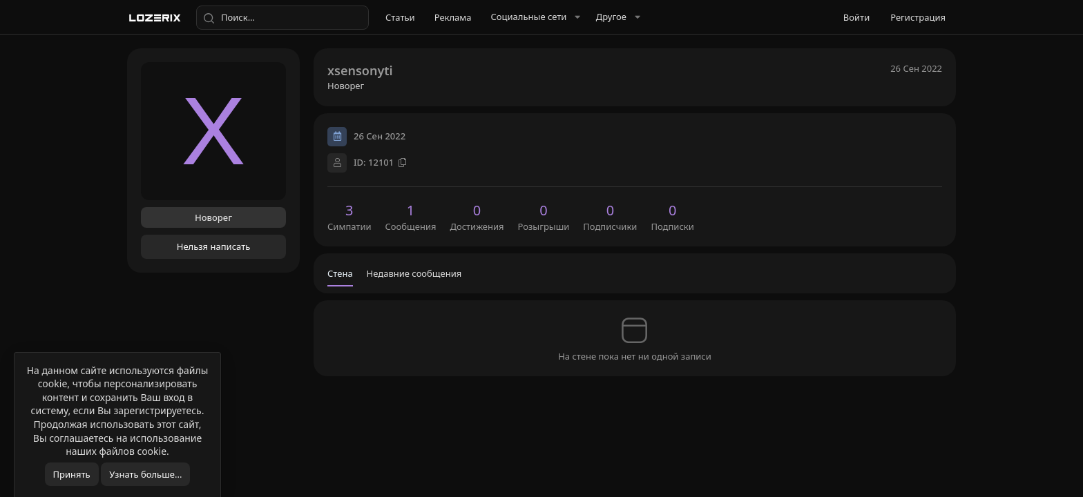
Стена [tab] (340, 273)
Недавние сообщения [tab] (414, 273)
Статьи (400, 17)
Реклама (453, 17)
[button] (533, 17)
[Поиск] (282, 18)
